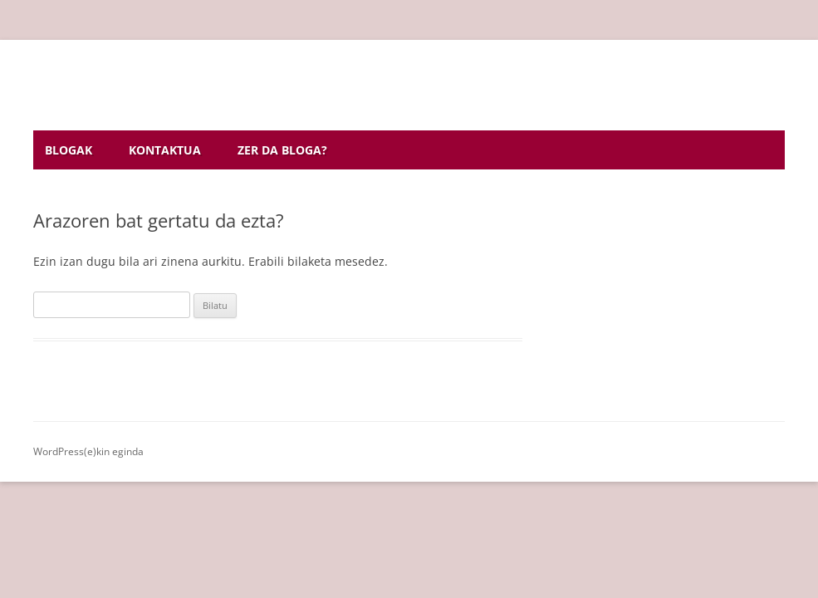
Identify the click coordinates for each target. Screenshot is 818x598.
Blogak (68, 150)
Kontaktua (165, 150)
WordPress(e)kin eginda (88, 451)
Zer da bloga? (282, 150)
